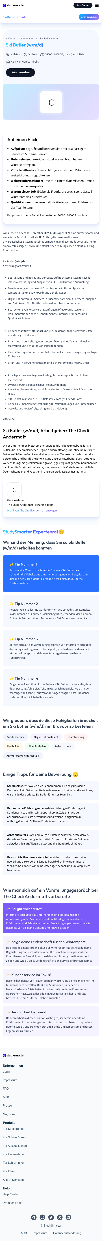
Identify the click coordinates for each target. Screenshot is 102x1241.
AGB (6, 1097)
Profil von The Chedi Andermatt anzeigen (32, 511)
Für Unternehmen (14, 1154)
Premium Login (12, 1202)
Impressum (10, 1080)
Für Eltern (9, 1171)
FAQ (6, 1088)
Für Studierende (13, 1128)
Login (6, 1071)
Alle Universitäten (14, 1179)
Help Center (10, 1194)
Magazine (9, 1114)
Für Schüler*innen (14, 1137)
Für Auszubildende (15, 1145)
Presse (7, 1105)
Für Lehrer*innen (14, 1162)
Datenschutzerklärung (67, 1233)
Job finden (83, 5)
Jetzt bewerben (89, 17)
